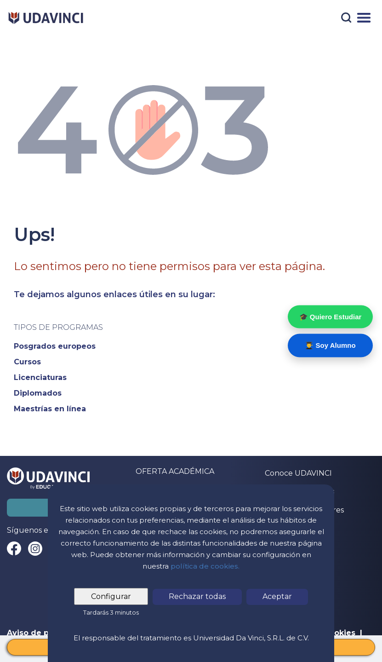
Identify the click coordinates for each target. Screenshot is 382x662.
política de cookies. (205, 566)
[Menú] (363, 18)
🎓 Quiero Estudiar (330, 316)
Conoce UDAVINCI (298, 473)
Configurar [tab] (111, 596)
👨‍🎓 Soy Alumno (330, 345)
